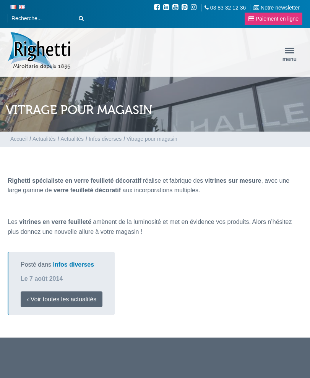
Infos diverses (73, 264)
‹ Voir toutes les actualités (61, 299)
